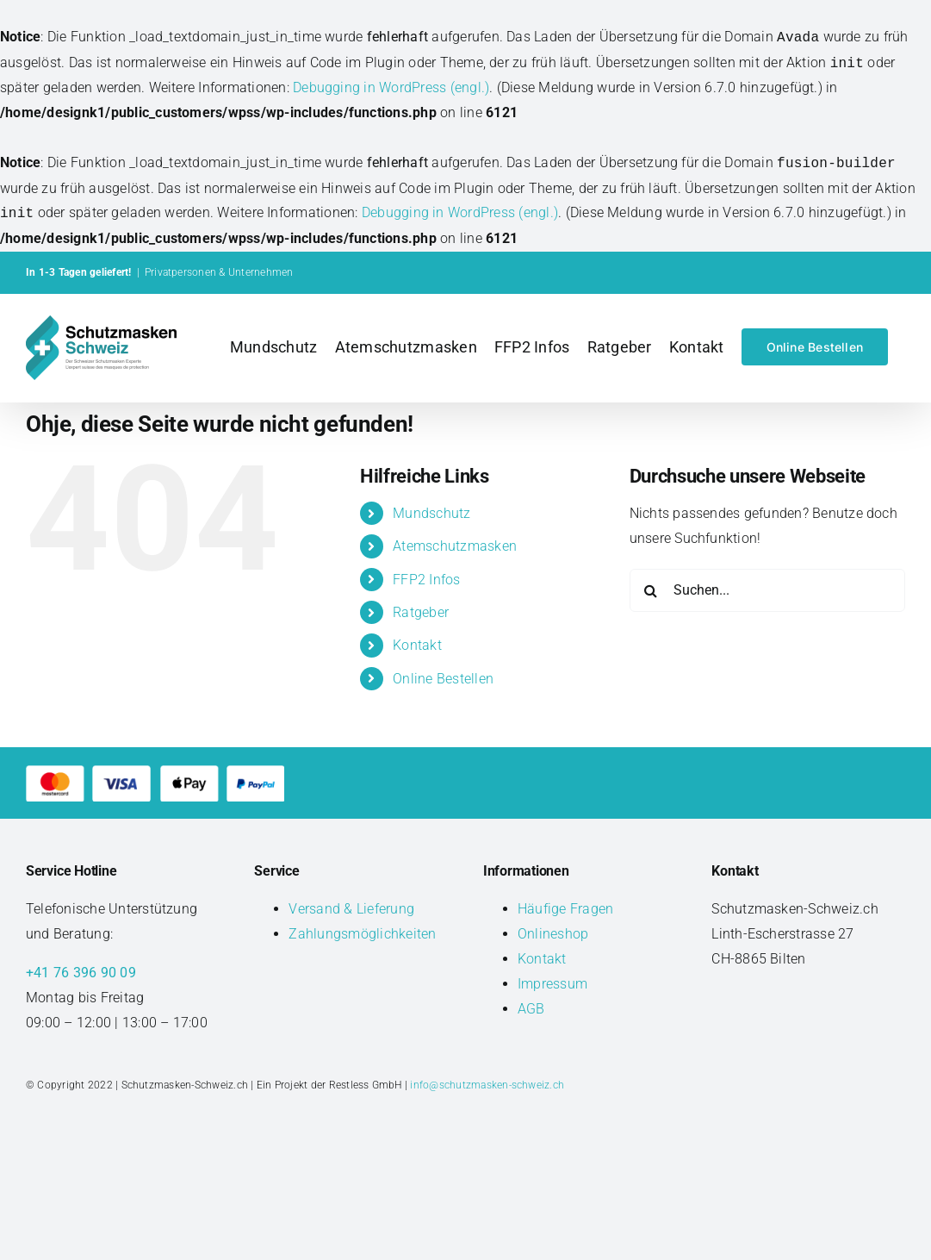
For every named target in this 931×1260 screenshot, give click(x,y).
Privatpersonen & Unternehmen (219, 272)
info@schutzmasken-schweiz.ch (487, 1085)
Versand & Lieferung (351, 909)
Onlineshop (553, 934)
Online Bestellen (443, 679)
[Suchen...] (767, 590)
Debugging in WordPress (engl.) (391, 87)
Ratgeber (421, 612)
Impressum (552, 984)
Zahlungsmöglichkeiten (362, 934)
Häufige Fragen (565, 909)
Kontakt (417, 645)
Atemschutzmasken (455, 546)
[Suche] (651, 590)
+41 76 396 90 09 (81, 972)
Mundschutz (431, 513)
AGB (531, 1009)
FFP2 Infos (426, 579)
